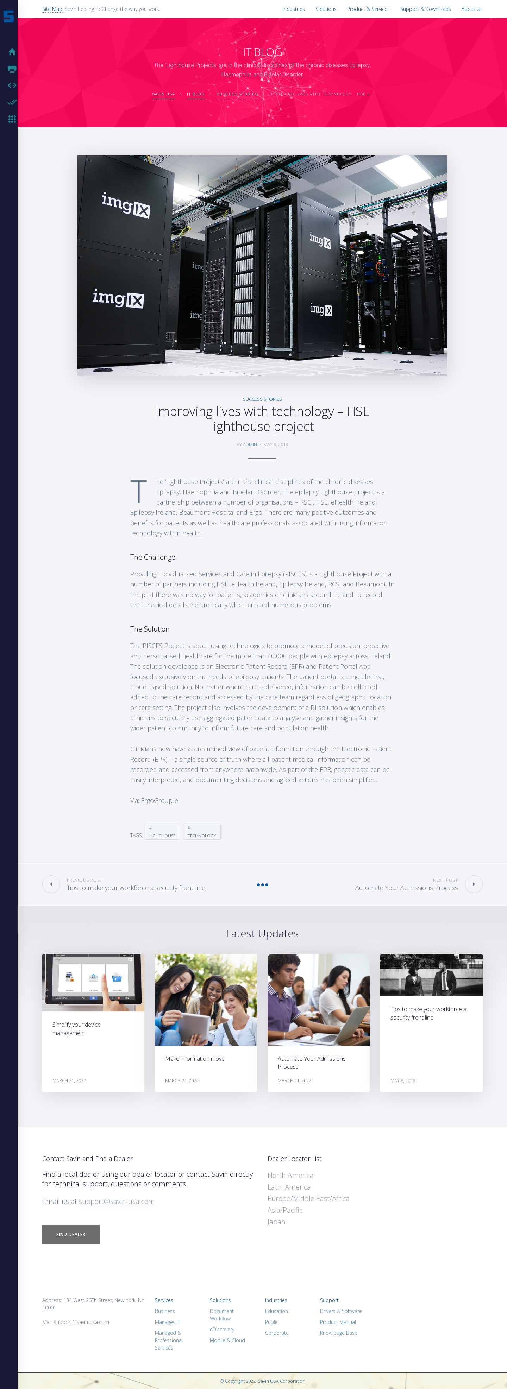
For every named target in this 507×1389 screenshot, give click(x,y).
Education (276, 1311)
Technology (202, 836)
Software (14, 85)
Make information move (195, 1059)
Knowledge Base (338, 1333)
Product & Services (368, 9)
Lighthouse (162, 836)
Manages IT (167, 1322)
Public (271, 1322)
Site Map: (52, 9)
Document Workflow (222, 1315)
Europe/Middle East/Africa (309, 1198)
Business (165, 1311)
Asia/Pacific (285, 1210)
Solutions (326, 9)
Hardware (14, 69)
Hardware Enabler (14, 102)
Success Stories (262, 399)
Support (329, 1300)
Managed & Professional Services (169, 1340)
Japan (277, 1221)
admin (250, 444)
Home (14, 52)
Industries (294, 9)
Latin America (289, 1187)
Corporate (277, 1333)
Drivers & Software (341, 1311)
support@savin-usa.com (117, 1201)
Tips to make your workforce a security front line (428, 1013)
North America (291, 1175)
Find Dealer (71, 1234)
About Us (472, 9)
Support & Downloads (425, 9)
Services (164, 1300)
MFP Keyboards (14, 119)
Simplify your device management (76, 1028)
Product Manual (338, 1322)
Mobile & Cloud (227, 1340)
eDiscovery (222, 1329)
